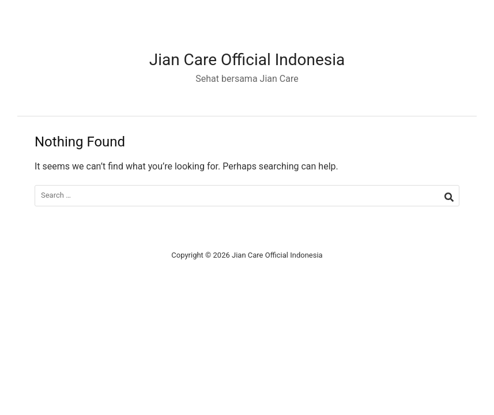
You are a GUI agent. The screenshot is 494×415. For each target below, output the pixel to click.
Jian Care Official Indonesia (247, 59)
